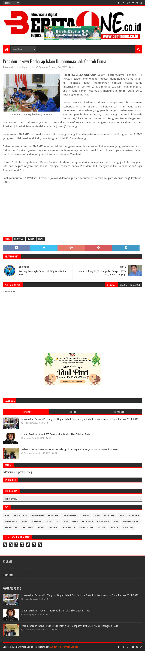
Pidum (41, 528)
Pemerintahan (130, 521)
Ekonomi (18, 239)
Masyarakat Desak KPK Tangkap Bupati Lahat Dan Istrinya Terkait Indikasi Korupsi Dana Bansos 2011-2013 (80, 419)
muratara (128, 528)
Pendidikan (11, 528)
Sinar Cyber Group (23, 647)
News (40, 239)
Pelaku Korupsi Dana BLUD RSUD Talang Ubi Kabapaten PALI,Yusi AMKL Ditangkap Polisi (69, 449)
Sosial (101, 528)
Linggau (134, 515)
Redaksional (86, 528)
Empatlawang (69, 515)
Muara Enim (11, 521)
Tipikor (114, 528)
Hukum (31, 239)
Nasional (37, 521)
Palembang (103, 521)
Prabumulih (68, 528)
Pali (116, 521)
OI (58, 521)
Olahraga (87, 521)
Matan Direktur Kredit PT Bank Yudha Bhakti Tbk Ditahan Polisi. (56, 434)
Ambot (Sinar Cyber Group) (64, 647)
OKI (66, 521)
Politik (53, 528)
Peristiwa (27, 528)
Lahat (122, 515)
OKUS (75, 521)
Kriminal (109, 515)
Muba (25, 521)
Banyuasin (38, 515)
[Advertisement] (72, 208)
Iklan (96, 515)
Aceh (7, 515)
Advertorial (21, 515)
